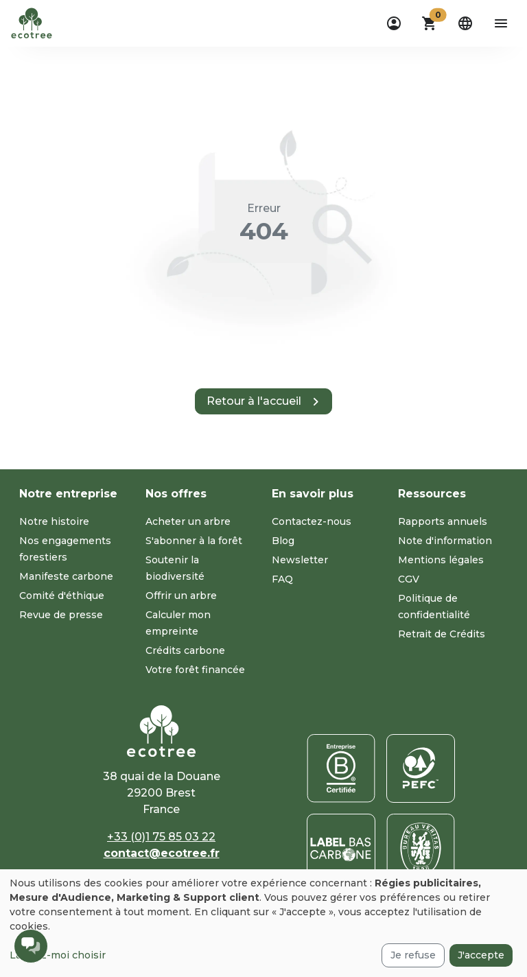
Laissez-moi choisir (58, 955)
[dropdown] (394, 23)
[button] (429, 23)
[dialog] (263, 923)
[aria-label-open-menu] (501, 23)
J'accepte (481, 955)
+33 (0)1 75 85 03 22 (161, 836)
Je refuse (413, 955)
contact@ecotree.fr (162, 853)
